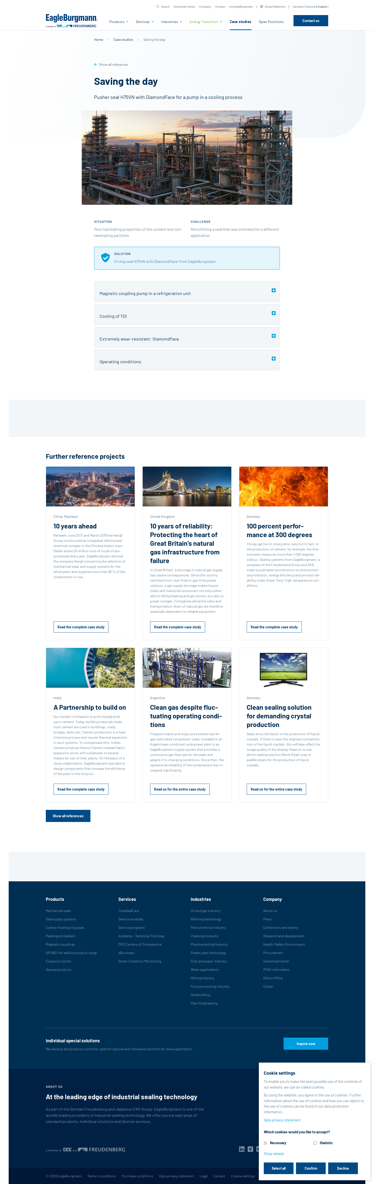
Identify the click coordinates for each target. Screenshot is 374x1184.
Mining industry (202, 978)
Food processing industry (210, 986)
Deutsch (311, 6)
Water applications (205, 969)
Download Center (184, 6)
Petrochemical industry (208, 927)
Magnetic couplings (60, 944)
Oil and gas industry (205, 911)
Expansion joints (58, 961)
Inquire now (306, 1044)
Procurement (273, 953)
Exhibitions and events (280, 927)
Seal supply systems (61, 919)
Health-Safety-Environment (284, 944)
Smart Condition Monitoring (139, 961)
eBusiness (126, 953)
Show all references (113, 64)
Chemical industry (204, 936)
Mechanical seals (58, 911)
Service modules (130, 919)
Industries (170, 22)
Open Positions (271, 22)
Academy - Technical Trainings (141, 936)
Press (267, 919)
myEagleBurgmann (241, 6)
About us (270, 911)
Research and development (283, 936)
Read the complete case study (81, 627)
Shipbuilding (200, 995)
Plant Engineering (204, 1003)
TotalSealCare (128, 911)
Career (268, 986)
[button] (163, 6)
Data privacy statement (176, 1176)
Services (143, 22)
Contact (220, 6)
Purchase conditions (137, 1176)
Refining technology (206, 919)
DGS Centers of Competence (139, 944)
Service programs (131, 927)
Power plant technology (208, 953)
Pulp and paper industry (209, 961)
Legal (204, 1176)
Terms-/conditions (101, 1176)
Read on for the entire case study (180, 789)
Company (205, 6)
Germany (298, 6)
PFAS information (276, 969)
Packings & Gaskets (60, 936)
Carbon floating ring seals (65, 927)
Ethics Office (273, 978)
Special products (58, 969)
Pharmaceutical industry (209, 944)
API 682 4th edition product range (71, 953)
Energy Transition (204, 22)
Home (98, 39)
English (322, 6)
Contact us (310, 21)
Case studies (240, 22)
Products (117, 22)
